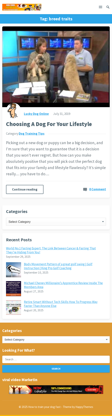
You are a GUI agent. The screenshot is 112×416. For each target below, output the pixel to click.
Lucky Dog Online (36, 114)
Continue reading (24, 189)
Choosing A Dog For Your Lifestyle (49, 124)
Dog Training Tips (31, 133)
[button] (100, 8)
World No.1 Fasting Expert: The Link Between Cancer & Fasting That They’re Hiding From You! (51, 250)
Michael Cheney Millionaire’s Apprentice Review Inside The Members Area (63, 285)
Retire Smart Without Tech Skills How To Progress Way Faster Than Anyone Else (61, 304)
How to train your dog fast (44, 407)
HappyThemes (84, 407)
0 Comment (97, 189)
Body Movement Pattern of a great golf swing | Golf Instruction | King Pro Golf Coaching (58, 266)
